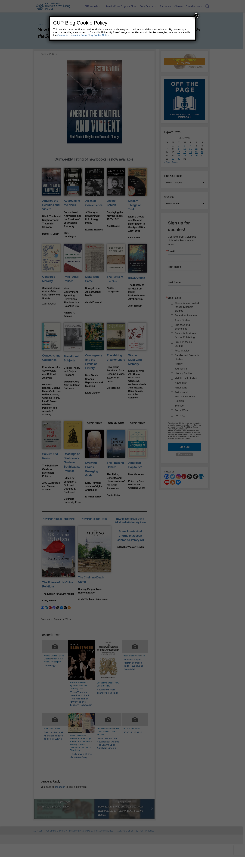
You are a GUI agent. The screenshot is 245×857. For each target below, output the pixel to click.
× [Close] (196, 15)
